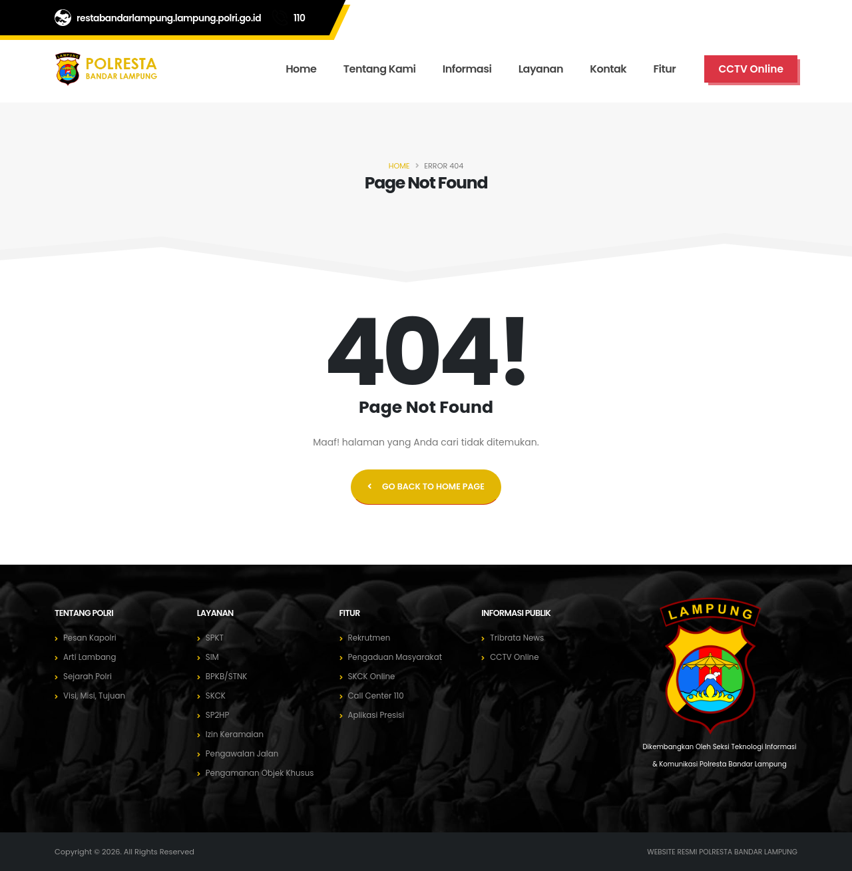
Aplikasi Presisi (378, 715)
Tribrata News (518, 637)
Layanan (541, 69)
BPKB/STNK (228, 676)
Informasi (467, 69)
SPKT (215, 637)
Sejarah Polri (89, 676)
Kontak (608, 69)
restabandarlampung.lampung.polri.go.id (169, 18)
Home (301, 69)
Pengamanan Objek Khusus (263, 772)
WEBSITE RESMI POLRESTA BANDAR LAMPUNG (717, 851)
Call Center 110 (378, 695)
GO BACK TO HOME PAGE (426, 486)
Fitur (665, 69)
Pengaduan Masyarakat (398, 657)
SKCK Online (373, 676)
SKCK (216, 695)
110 (300, 18)
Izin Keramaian (237, 734)
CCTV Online (516, 657)
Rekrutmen (370, 637)
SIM (213, 657)
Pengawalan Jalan (245, 753)
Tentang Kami (379, 69)
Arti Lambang (91, 657)
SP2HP (218, 715)
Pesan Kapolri (91, 637)
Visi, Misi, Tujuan (96, 695)
